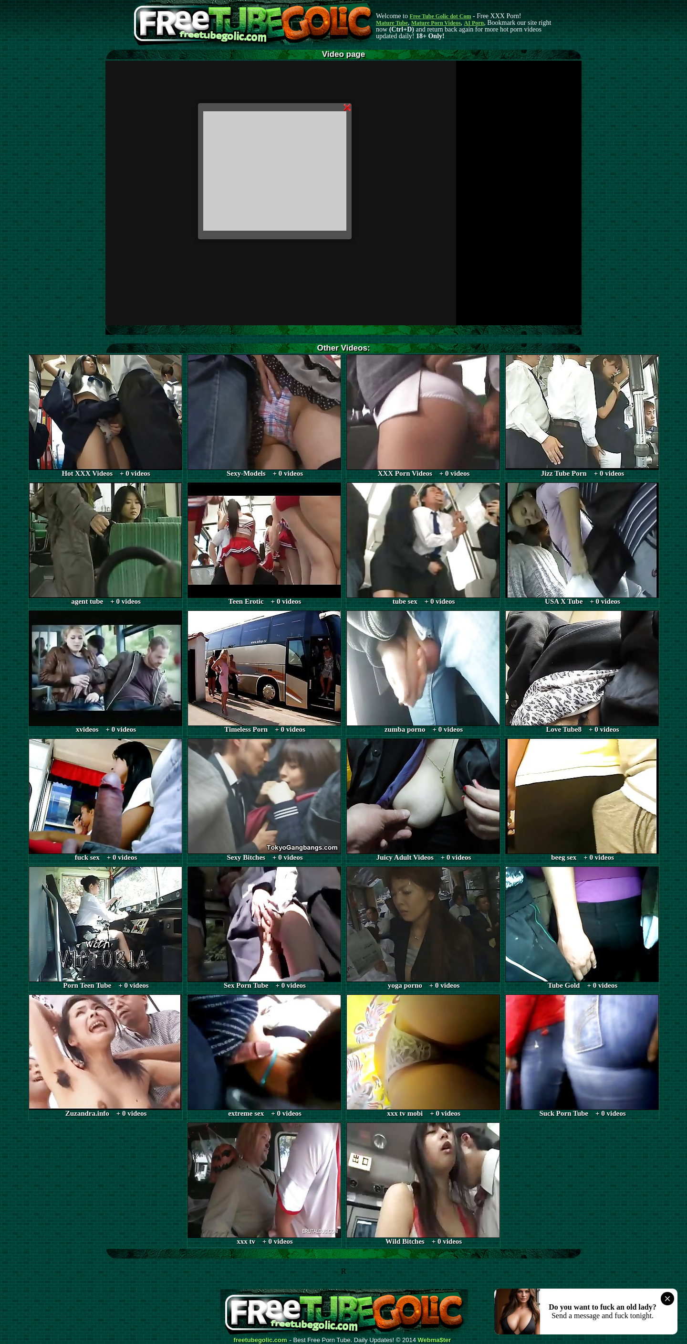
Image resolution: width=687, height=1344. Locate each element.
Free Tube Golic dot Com (440, 16)
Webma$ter (434, 1340)
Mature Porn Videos (436, 23)
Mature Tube (392, 23)
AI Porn (474, 23)
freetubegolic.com (260, 1340)
